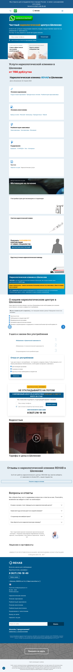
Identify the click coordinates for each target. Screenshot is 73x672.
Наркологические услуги (28, 167)
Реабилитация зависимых (20, 127)
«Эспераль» (31, 148)
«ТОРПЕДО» (20, 148)
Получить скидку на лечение (36, 481)
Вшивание (13, 148)
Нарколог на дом (15, 167)
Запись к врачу (14, 577)
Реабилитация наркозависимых (50, 94)
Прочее (13, 165)
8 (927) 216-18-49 (40, 6)
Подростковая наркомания (18, 94)
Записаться (16, 376)
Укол (26, 148)
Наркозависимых (15, 130)
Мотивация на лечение (23, 183)
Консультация (44, 36)
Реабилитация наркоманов (17, 602)
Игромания (33, 130)
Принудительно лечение (33, 94)
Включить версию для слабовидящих (20, 567)
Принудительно (37, 114)
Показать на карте (36, 651)
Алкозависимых (25, 130)
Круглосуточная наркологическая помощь (26, 257)
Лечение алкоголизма (19, 110)
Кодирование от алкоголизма (18, 611)
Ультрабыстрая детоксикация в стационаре (27, 198)
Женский (22, 114)
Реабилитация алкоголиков (18, 608)
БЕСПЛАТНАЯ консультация (21, 247)
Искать (55, 624)
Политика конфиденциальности (18, 587)
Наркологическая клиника (17, 595)
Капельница (29, 114)
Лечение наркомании (18, 92)
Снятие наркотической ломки (22, 218)
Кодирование (15, 146)
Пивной (45, 114)
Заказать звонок (51, 404)
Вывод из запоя (15, 114)
